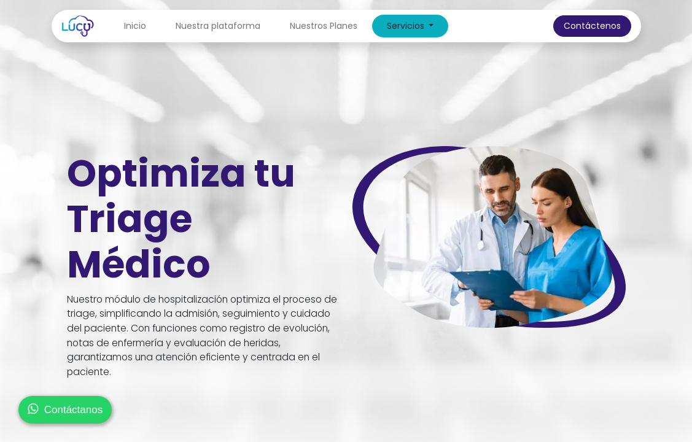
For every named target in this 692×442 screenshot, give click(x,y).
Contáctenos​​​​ (592, 26)
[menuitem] (135, 26)
